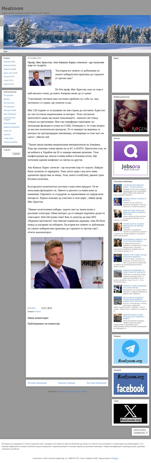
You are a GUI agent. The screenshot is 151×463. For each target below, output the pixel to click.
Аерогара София (10, 110)
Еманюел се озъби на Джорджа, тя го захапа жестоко (135, 287)
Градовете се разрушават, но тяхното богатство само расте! (134, 271)
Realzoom (12, 8)
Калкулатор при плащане (9, 119)
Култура (7, 76)
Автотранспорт (9, 103)
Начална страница (66, 383)
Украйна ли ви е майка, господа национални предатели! (134, 256)
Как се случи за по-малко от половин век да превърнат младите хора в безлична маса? (135, 299)
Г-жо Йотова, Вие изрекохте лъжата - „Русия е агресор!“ (133, 186)
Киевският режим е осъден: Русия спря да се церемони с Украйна (134, 317)
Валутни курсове (10, 123)
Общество (7, 69)
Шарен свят (8, 73)
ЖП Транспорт (9, 107)
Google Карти (9, 138)
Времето (7, 99)
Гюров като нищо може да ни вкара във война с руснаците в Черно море (134, 212)
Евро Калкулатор (10, 114)
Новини (38, 311)
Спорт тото (8, 131)
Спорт (6, 80)
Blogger (115, 458)
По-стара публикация (96, 383)
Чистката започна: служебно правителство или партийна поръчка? (133, 226)
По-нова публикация (37, 383)
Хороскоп (7, 134)
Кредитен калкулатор (11, 127)
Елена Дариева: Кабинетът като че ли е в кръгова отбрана (135, 240)
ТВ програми (8, 95)
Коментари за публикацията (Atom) (72, 391)
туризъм (7, 84)
